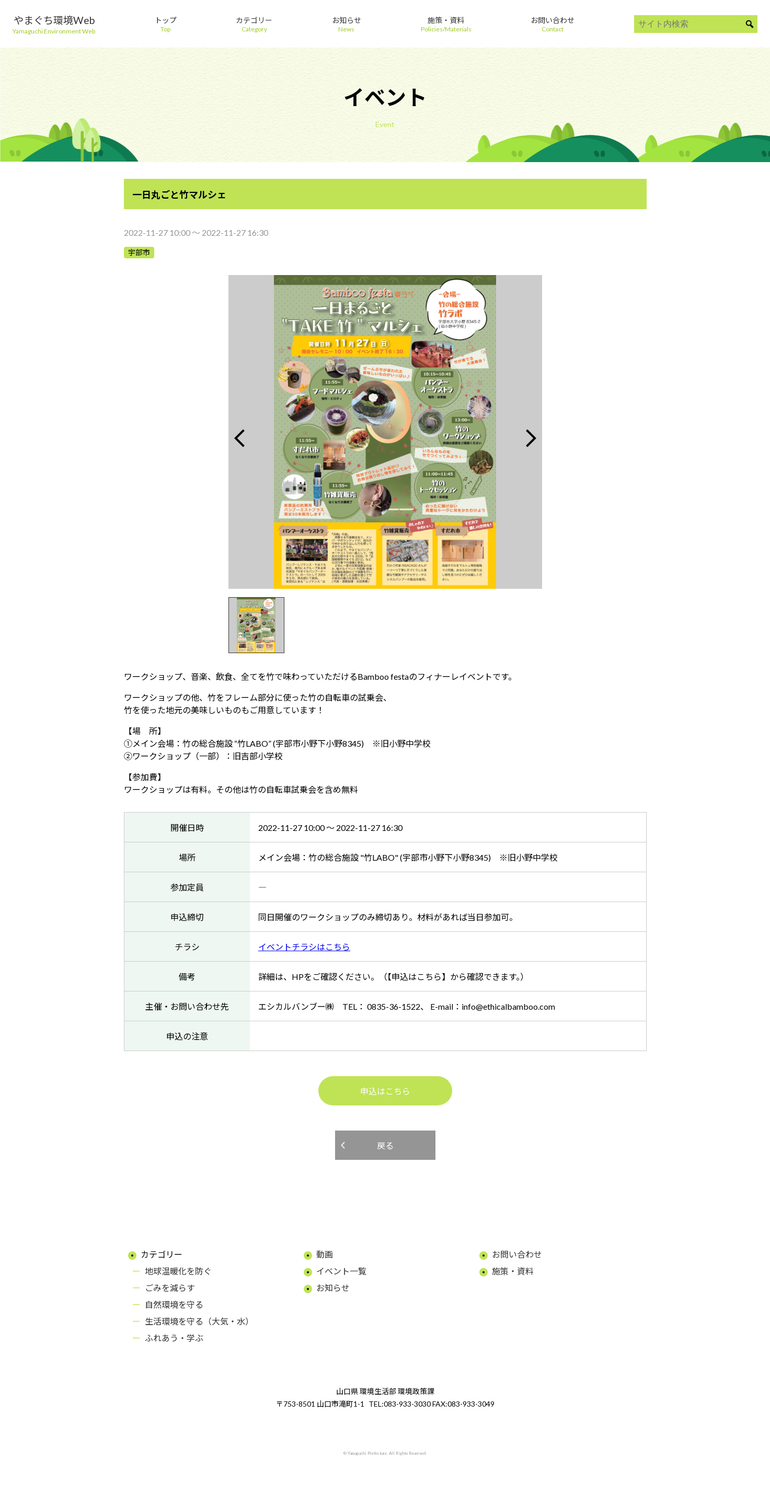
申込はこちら (385, 1091)
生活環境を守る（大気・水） (199, 1321)
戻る (385, 1145)
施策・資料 (513, 1271)
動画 (324, 1254)
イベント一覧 (341, 1271)
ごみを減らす (170, 1288)
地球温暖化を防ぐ (178, 1271)
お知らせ (333, 1288)
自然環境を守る (174, 1304)
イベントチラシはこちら (304, 947)
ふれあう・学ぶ (174, 1338)
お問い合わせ (517, 1254)
